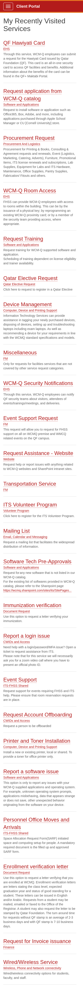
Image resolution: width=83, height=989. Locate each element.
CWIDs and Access (16, 642)
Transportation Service (29, 484)
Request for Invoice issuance (37, 941)
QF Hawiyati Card (24, 43)
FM (5, 358)
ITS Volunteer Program (30, 505)
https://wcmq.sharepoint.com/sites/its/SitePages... (37, 590)
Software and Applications (21, 104)
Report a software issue (31, 771)
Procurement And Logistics (21, 144)
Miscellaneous (20, 352)
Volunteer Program (16, 510)
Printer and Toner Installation (36, 741)
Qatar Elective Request (30, 278)
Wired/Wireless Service (30, 962)
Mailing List (16, 531)
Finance (8, 947)
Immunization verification (32, 605)
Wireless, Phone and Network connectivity (32, 968)
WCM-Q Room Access (29, 190)
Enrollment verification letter (35, 866)
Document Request (16, 611)
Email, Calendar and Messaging (25, 537)
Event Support (20, 680)
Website (8, 459)
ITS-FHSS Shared (15, 685)
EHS (6, 49)
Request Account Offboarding (37, 715)
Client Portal (28, 6)
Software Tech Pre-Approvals (37, 561)
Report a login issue (26, 636)
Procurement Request (28, 138)
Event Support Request (30, 418)
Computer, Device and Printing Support (30, 310)
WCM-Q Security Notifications (38, 383)
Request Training (23, 239)
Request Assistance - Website (38, 453)
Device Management (27, 304)
